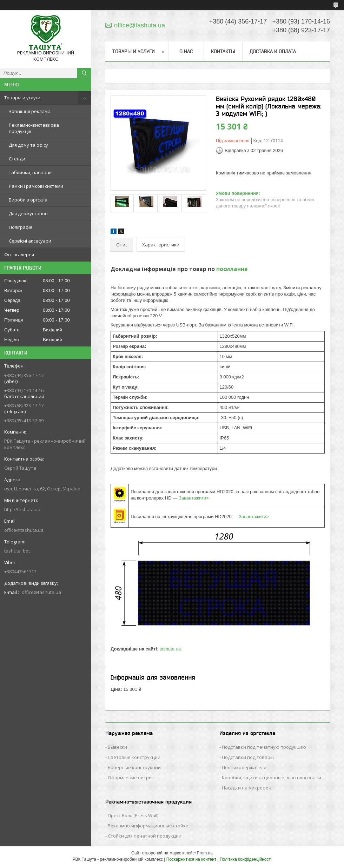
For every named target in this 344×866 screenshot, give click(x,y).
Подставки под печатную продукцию (264, 747)
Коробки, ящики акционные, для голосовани (271, 777)
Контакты (223, 51)
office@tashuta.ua (24, 530)
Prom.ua (205, 853)
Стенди (17, 159)
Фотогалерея (19, 254)
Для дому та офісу (28, 145)
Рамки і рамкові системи (36, 186)
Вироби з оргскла (28, 200)
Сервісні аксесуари (30, 241)
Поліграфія (20, 227)
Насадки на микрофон (246, 788)
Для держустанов (28, 213)
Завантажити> (194, 498)
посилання (232, 269)
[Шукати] (84, 73)
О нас (186, 51)
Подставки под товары (248, 757)
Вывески (117, 747)
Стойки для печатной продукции (144, 836)
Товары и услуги (22, 97)
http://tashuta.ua (22, 509)
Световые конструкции (134, 757)
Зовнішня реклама (30, 111)
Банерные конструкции (134, 767)
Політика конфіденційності (246, 859)
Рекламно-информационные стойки (148, 825)
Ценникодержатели (244, 767)
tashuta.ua (170, 649)
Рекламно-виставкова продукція (34, 128)
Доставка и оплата (273, 51)
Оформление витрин (131, 777)
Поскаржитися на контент (191, 859)
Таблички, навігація (31, 172)
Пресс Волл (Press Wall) (133, 815)
